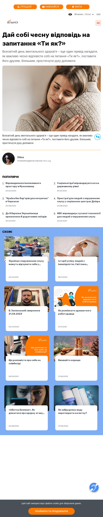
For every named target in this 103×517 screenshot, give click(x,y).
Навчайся (50, 6)
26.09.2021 (14, 376)
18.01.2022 (62, 277)
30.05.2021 (62, 190)
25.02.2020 (11, 190)
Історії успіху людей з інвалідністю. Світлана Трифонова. (72, 264)
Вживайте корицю (69, 360)
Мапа (77, 6)
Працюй (24, 6)
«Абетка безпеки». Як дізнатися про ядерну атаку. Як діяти (26, 413)
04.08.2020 (62, 206)
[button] (98, 14)
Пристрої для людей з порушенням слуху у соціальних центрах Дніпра (78, 200)
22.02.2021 (62, 221)
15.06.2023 (63, 376)
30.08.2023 (14, 426)
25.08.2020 (11, 206)
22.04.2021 (14, 277)
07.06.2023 (63, 426)
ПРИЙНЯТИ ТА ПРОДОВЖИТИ (51, 511)
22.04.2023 (14, 326)
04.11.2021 (62, 326)
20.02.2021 (10, 221)
